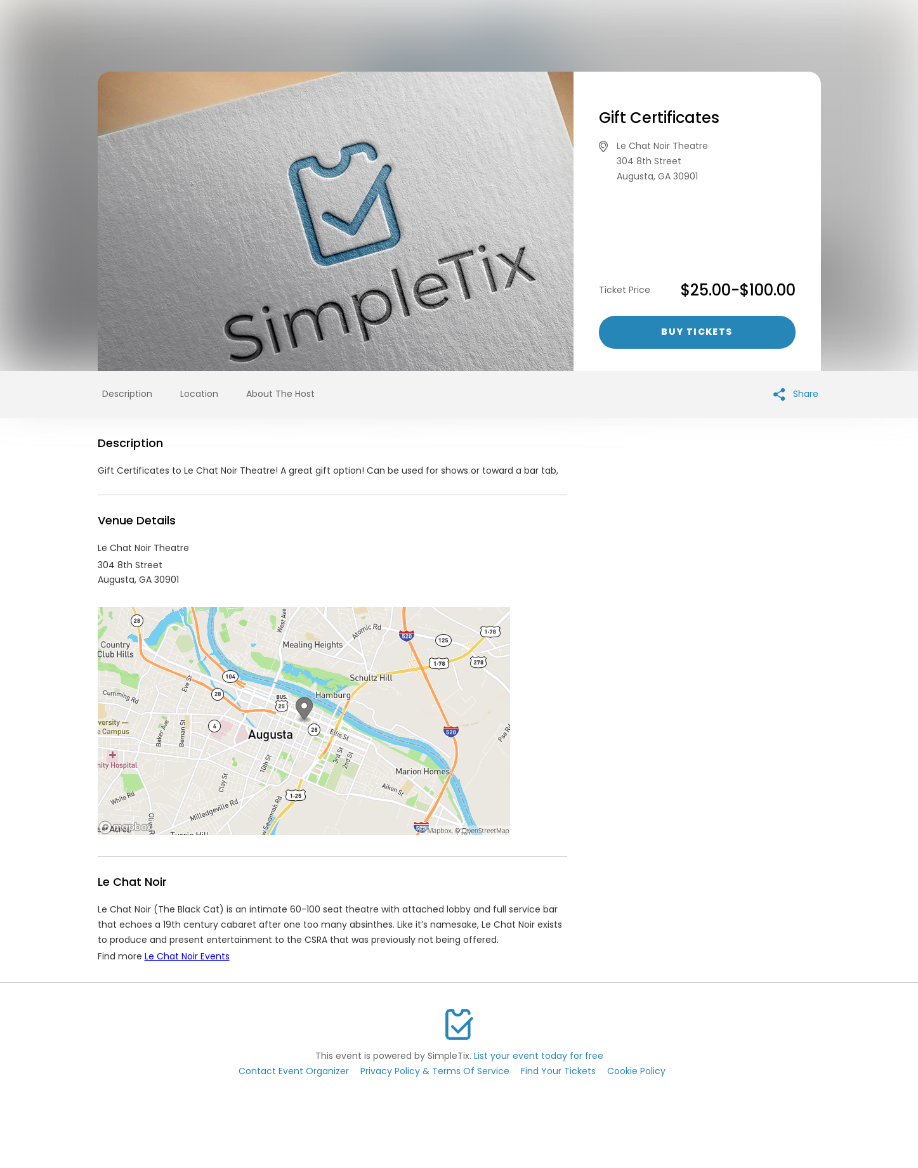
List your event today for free (538, 1055)
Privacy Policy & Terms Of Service (434, 1071)
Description (127, 393)
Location (199, 393)
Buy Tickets (696, 331)
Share (795, 394)
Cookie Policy (636, 1071)
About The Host (280, 393)
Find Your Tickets (558, 1071)
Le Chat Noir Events (187, 956)
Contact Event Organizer (294, 1071)
